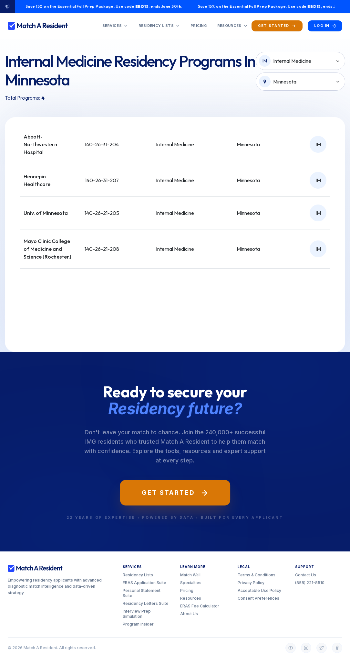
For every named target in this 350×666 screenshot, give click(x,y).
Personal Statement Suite (141, 593)
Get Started (175, 493)
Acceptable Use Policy (259, 590)
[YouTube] (290, 648)
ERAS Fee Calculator (199, 606)
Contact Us (305, 574)
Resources (190, 598)
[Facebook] (337, 648)
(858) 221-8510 (309, 582)
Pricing (186, 590)
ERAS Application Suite (144, 582)
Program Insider (138, 624)
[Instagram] (306, 648)
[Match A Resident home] (38, 26)
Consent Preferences (258, 598)
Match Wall (190, 574)
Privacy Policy (251, 582)
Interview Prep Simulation (137, 614)
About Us (189, 613)
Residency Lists (138, 574)
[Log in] (325, 25)
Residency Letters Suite (146, 603)
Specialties (190, 582)
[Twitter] (321, 648)
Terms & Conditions (256, 574)
